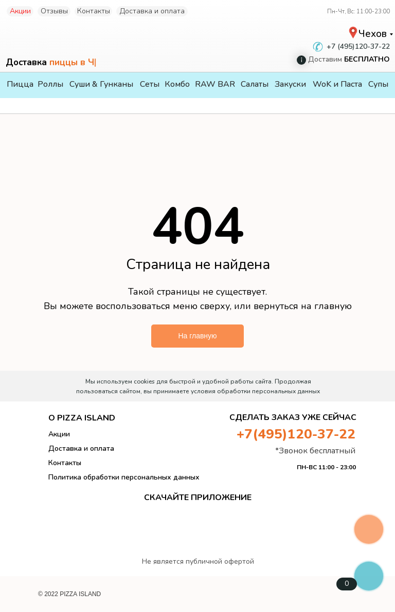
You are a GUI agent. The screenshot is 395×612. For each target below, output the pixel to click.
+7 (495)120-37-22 (358, 46)
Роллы (50, 84)
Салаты (254, 84)
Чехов (372, 34)
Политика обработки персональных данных (124, 477)
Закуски (290, 84)
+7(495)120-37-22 (296, 434)
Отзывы (54, 11)
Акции (20, 11)
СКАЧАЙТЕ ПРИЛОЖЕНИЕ (198, 497)
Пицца (20, 84)
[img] (368, 504)
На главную (197, 336)
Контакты (93, 11)
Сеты (149, 84)
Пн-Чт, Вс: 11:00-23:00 (358, 11)
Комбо (177, 84)
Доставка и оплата (152, 11)
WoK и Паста (337, 84)
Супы (378, 84)
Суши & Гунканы (101, 84)
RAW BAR (215, 84)
